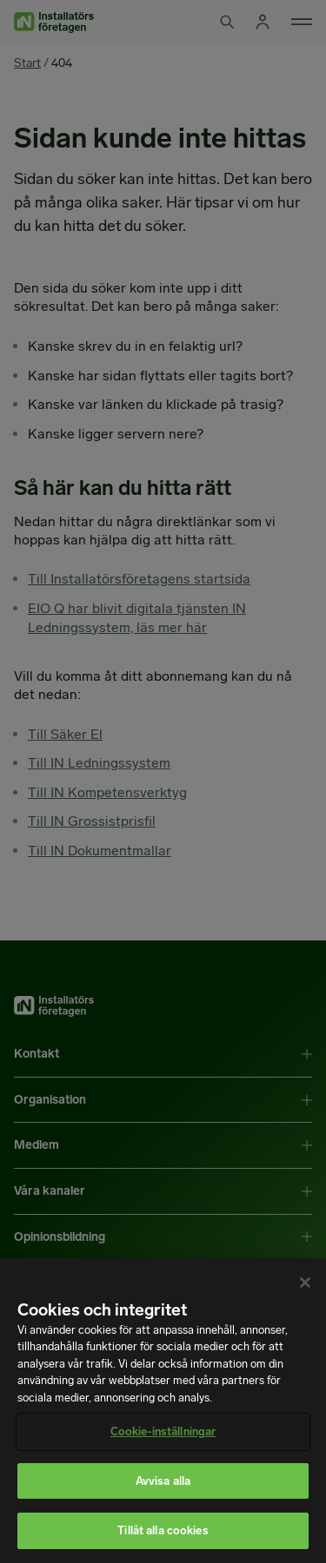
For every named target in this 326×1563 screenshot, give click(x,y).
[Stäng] (305, 1282)
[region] (163, 1410)
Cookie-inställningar (163, 1431)
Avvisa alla (163, 1480)
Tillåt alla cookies (162, 1530)
